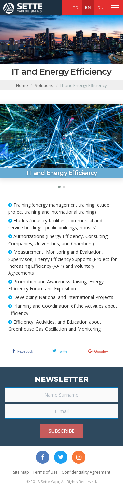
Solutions (44, 85)
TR (75, 7)
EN (88, 7)
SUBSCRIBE (62, 430)
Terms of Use (45, 472)
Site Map (21, 472)
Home (22, 85)
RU (100, 7)
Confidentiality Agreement (86, 472)
